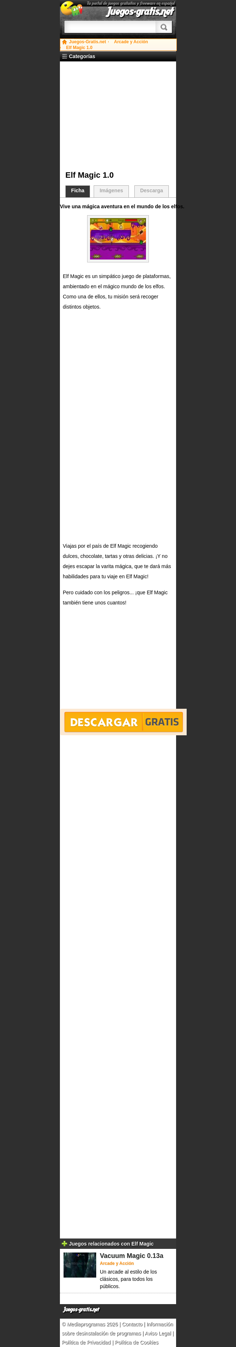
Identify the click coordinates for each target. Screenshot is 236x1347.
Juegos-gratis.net (140, 11)
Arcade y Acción (131, 41)
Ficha (78, 190)
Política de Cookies (136, 1342)
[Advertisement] (121, 116)
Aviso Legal (158, 1333)
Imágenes (111, 190)
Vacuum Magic (122, 1255)
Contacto (133, 1324)
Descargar (123, 722)
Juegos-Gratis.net (87, 41)
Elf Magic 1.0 (79, 47)
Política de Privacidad (86, 1342)
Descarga (151, 190)
